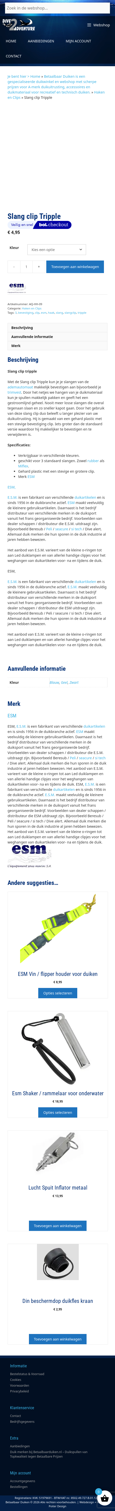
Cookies (15, 1380)
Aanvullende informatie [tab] (32, 336)
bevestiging (25, 312)
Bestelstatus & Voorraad (27, 1374)
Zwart (74, 682)
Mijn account (78, 41)
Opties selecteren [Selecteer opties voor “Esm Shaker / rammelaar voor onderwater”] (57, 1112)
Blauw (54, 682)
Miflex (23, 466)
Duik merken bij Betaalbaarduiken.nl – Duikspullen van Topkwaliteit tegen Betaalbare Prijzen (49, 1454)
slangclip (70, 312)
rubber (93, 460)
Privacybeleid (19, 1391)
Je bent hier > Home (24, 76)
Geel (64, 682)
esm (44, 312)
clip (37, 312)
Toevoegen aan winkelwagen (75, 266)
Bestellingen (19, 1487)
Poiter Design (57, 1506)
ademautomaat (20, 387)
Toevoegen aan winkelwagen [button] (58, 1225)
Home (11, 41)
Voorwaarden (19, 1385)
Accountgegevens (22, 1481)
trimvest (14, 392)
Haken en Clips (32, 308)
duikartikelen (85, 497)
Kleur (14, 247)
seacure (61, 529)
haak (51, 312)
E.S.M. (12, 497)
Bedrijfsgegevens (22, 1421)
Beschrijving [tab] (22, 327)
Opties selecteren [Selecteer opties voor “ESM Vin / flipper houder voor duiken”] (57, 993)
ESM (31, 476)
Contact (13, 56)
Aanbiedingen (41, 41)
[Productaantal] (26, 267)
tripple (82, 312)
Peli (49, 529)
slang (59, 312)
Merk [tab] (16, 345)
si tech (76, 529)
